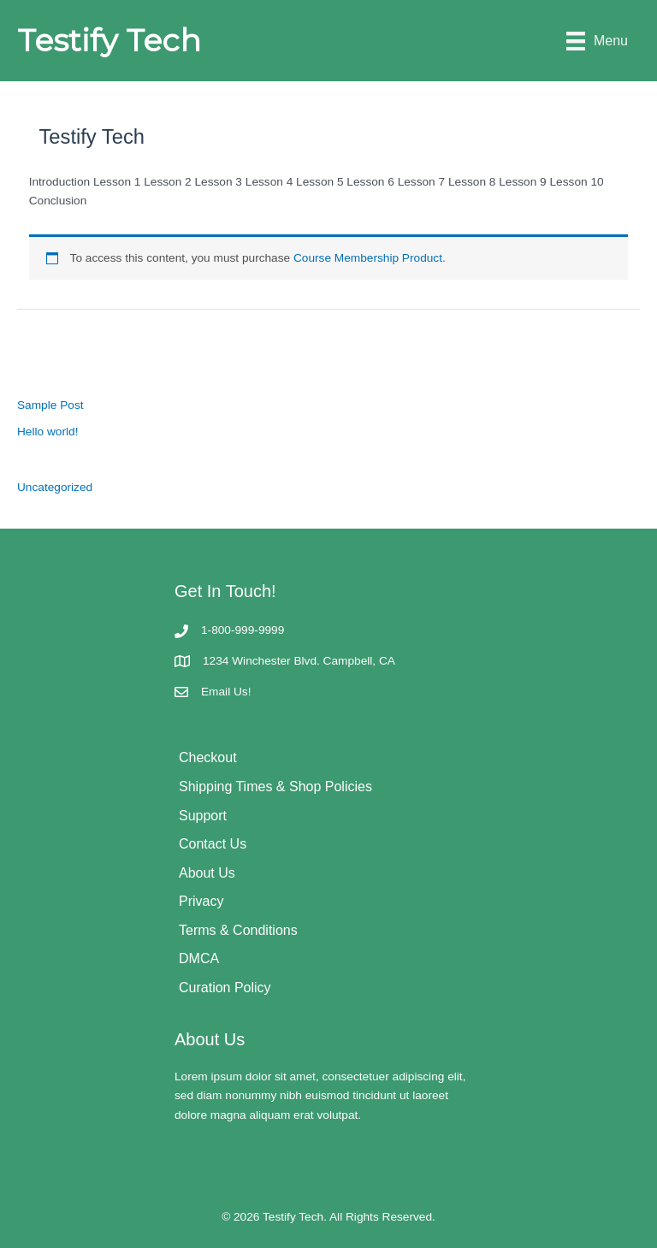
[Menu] (597, 40)
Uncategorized (54, 487)
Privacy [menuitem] (201, 901)
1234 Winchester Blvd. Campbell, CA (299, 660)
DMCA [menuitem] (199, 958)
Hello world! (47, 431)
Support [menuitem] (203, 815)
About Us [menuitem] (207, 873)
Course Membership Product (367, 257)
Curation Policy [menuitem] (225, 987)
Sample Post (50, 405)
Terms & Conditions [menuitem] (238, 930)
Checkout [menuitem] (208, 757)
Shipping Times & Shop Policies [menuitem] (275, 786)
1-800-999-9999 (242, 630)
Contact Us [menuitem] (212, 844)
